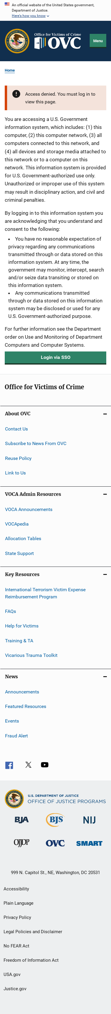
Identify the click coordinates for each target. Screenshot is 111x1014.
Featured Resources (25, 706)
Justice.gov (15, 988)
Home (10, 70)
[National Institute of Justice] (89, 826)
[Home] (59, 41)
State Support (19, 553)
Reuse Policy (18, 458)
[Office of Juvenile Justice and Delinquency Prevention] (21, 849)
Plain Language (18, 903)
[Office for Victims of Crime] (55, 849)
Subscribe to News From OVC (35, 443)
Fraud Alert (16, 735)
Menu (98, 41)
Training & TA (19, 641)
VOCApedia (17, 524)
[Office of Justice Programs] (17, 41)
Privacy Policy (17, 917)
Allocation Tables (23, 538)
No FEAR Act (16, 946)
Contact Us (16, 429)
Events (12, 721)
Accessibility (16, 889)
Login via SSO (55, 357)
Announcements (22, 691)
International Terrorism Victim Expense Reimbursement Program (45, 593)
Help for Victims (21, 626)
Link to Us (15, 473)
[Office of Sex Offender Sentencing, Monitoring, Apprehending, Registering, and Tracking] (89, 849)
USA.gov (12, 974)
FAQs (10, 611)
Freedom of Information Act (31, 960)
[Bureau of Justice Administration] (22, 826)
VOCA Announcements (28, 509)
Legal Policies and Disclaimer (33, 931)
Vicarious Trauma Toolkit (31, 655)
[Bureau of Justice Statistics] (55, 828)
